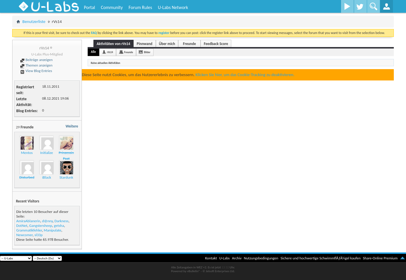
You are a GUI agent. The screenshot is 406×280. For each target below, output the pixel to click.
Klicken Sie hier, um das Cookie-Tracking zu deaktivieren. (245, 74)
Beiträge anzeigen (36, 60)
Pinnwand (144, 44)
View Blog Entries (36, 71)
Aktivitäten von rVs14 (113, 44)
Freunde (189, 44)
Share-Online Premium (380, 258)
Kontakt (211, 258)
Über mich (167, 44)
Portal (89, 7)
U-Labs (224, 258)
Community (112, 7)
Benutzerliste (34, 21)
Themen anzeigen (36, 65)
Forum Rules (140, 7)
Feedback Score (216, 44)
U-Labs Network (173, 7)
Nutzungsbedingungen (261, 258)
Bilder (147, 52)
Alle (93, 52)
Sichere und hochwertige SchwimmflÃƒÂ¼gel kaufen (321, 258)
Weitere (72, 126)
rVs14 (110, 52)
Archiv (236, 258)
